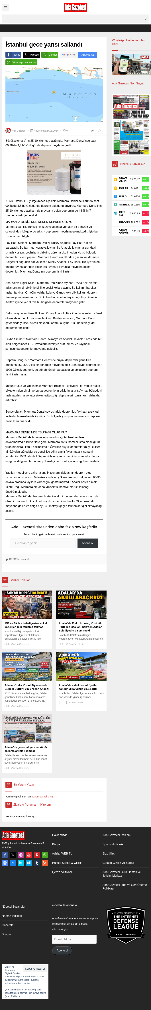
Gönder (49, 55)
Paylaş (12, 55)
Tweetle (31, 55)
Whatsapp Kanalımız (20, 62)
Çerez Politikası (12, 996)
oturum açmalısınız (42, 796)
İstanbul (25, 559)
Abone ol (87, 543)
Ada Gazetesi (19, 130)
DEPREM (14, 559)
